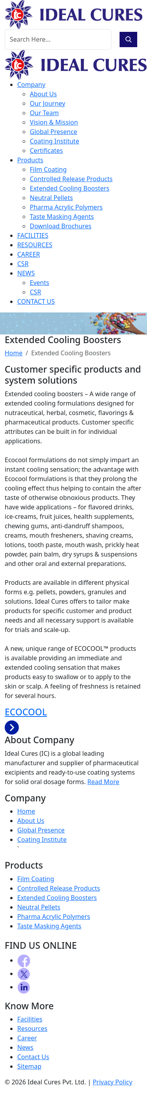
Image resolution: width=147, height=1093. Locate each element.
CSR (23, 263)
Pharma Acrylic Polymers (66, 207)
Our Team (44, 112)
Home (14, 353)
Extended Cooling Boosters (69, 188)
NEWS (26, 273)
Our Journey (47, 103)
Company (31, 84)
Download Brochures (60, 226)
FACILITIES (32, 235)
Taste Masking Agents (62, 216)
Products (30, 160)
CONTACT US (36, 301)
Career (27, 1038)
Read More (103, 781)
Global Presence (53, 131)
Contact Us (33, 1057)
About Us (43, 94)
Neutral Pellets (51, 197)
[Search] (58, 39)
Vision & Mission (54, 122)
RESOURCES (35, 245)
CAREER (28, 254)
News (25, 1047)
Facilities (29, 1019)
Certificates (46, 150)
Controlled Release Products (71, 179)
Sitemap (29, 1066)
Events (39, 282)
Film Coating (48, 169)
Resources (32, 1028)
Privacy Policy (112, 1082)
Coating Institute (54, 141)
